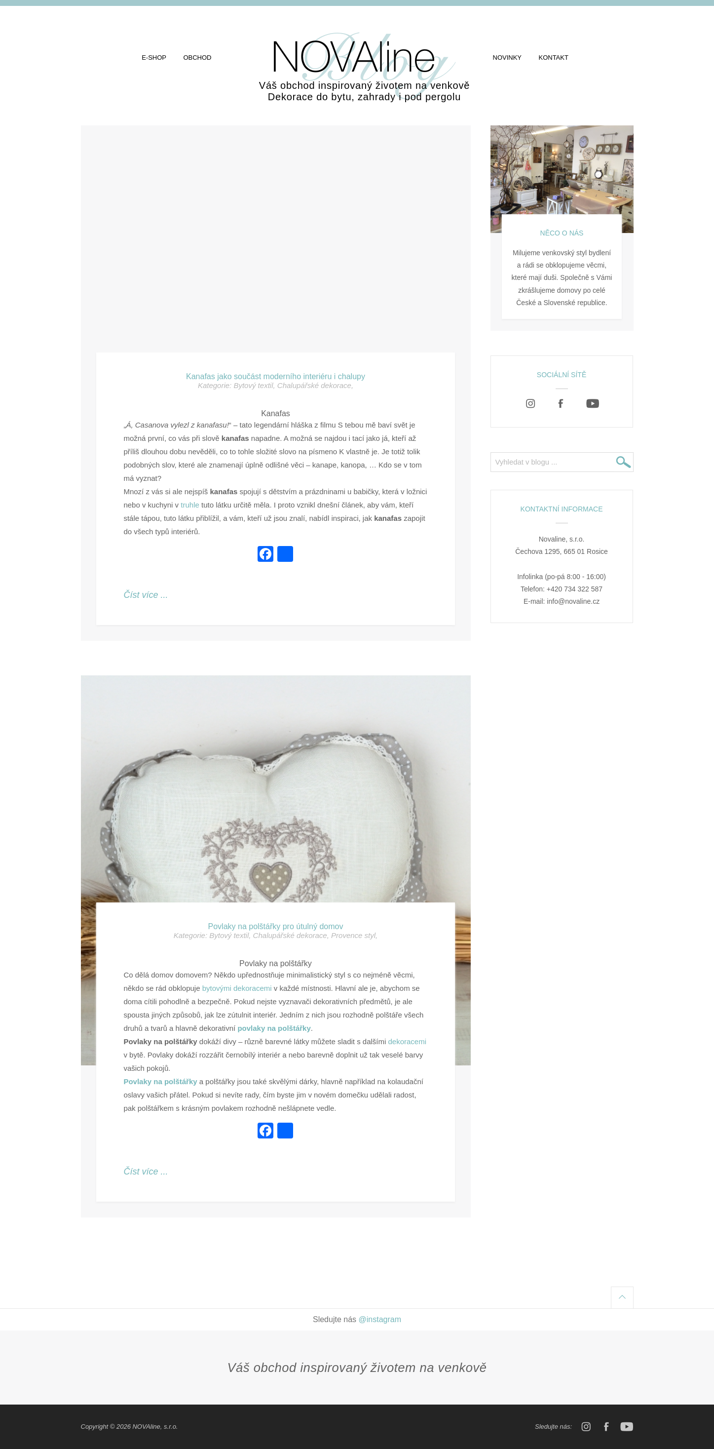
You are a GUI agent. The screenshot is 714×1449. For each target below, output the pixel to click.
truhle (190, 505)
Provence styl (353, 935)
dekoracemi (407, 1041)
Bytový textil (253, 385)
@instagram (380, 1319)
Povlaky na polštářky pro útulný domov (275, 926)
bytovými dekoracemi (237, 988)
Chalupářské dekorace (314, 385)
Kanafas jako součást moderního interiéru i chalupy (275, 376)
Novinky (507, 57)
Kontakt (553, 57)
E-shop (154, 57)
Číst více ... (145, 595)
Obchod (197, 57)
